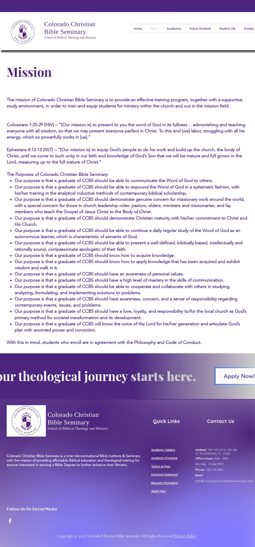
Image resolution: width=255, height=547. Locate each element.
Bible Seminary (65, 31)
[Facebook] (10, 521)
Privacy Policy (185, 536)
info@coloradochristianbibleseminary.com (224, 481)
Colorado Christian (69, 24)
